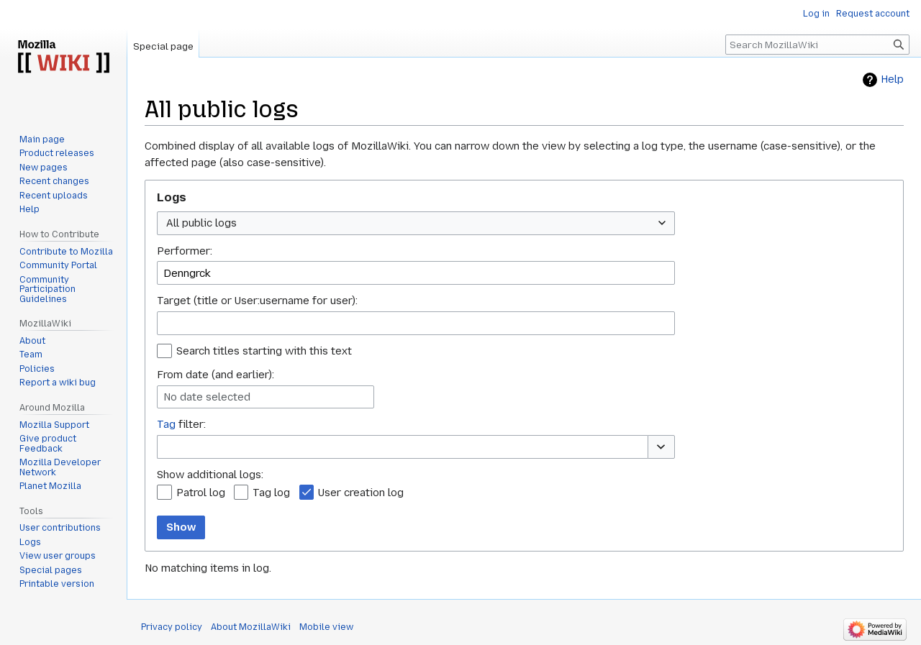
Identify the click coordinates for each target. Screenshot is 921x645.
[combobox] (416, 223)
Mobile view (326, 627)
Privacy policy (171, 627)
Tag (166, 424)
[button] (661, 447)
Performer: (184, 250)
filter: (181, 424)
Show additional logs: (210, 474)
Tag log (271, 492)
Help (892, 79)
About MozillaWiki (251, 627)
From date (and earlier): (215, 374)
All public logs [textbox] (201, 222)
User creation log (361, 492)
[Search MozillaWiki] (817, 45)
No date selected (206, 396)
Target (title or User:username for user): (257, 300)
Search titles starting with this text (264, 350)
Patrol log (200, 492)
